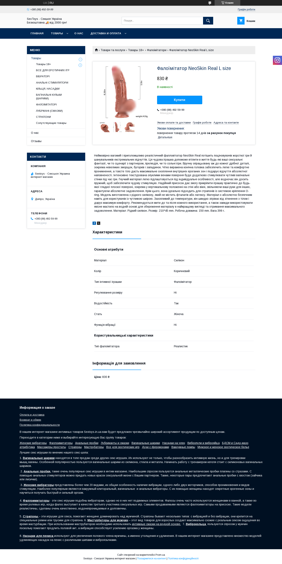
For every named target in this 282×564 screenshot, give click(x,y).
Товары (57, 33)
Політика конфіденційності (183, 558)
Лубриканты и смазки (115, 443)
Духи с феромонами (155, 447)
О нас (78, 33)
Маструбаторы (94, 447)
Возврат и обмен (30, 419)
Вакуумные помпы (183, 447)
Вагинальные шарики (146, 443)
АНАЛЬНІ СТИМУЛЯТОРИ (52, 82)
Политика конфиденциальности (40, 424)
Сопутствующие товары (51, 122)
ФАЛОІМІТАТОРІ (46, 104)
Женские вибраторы (33, 443)
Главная (37, 33)
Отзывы (36, 141)
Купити (179, 100)
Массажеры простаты (51, 447)
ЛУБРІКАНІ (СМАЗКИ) (49, 110)
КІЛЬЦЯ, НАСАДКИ (48, 88)
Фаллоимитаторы (61, 443)
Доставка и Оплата (105, 33)
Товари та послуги (113, 50)
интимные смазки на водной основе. (156, 524)
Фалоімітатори (156, 50)
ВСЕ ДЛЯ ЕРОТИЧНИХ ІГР (52, 70)
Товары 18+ (136, 50)
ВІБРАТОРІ (43, 76)
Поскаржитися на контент (151, 558)
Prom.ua (160, 554)
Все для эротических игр (122, 447)
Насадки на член (173, 443)
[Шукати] (208, 21)
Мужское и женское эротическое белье (223, 447)
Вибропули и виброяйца (203, 443)
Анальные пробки (86, 443)
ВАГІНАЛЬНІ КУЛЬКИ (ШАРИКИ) (49, 96)
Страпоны (75, 447)
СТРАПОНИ (43, 116)
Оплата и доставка (32, 414)
